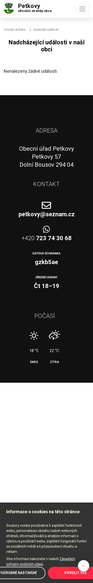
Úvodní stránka (15, 29)
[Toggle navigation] (82, 9)
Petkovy (35, 6)
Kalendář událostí (46, 29)
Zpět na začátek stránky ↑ (83, 566)
